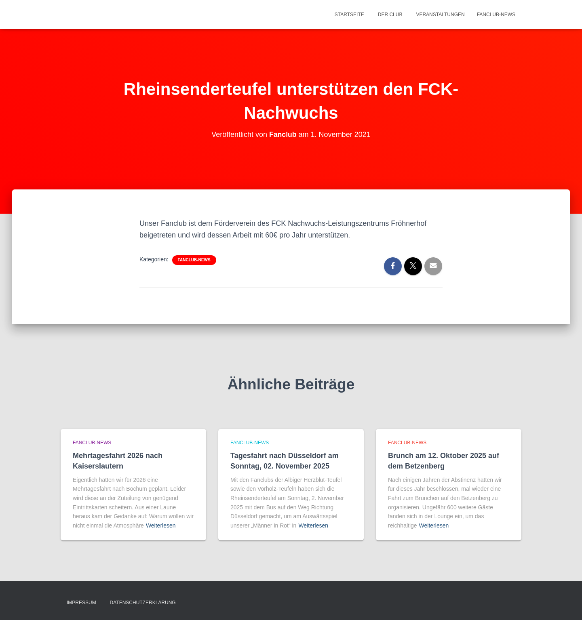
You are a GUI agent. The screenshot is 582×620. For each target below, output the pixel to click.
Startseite (349, 14)
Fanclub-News (496, 14)
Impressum (81, 602)
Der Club (390, 14)
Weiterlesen (161, 525)
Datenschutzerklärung (143, 602)
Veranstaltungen (440, 14)
